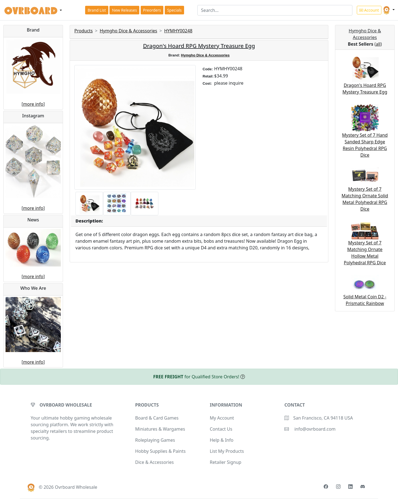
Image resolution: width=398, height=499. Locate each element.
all (378, 44)
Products (83, 31)
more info (33, 104)
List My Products (227, 451)
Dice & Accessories (154, 462)
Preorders (152, 10)
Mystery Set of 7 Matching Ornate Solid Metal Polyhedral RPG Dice (365, 192)
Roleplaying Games (155, 440)
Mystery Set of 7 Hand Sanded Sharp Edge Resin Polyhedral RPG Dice (364, 136)
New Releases (124, 10)
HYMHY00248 (178, 31)
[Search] (274, 10)
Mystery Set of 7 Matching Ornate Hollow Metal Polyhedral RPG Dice (365, 246)
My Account (222, 418)
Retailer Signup (225, 462)
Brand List (97, 10)
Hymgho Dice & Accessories (128, 31)
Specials (174, 10)
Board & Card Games (157, 418)
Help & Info (221, 440)
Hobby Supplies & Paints (160, 451)
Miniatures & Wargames (160, 429)
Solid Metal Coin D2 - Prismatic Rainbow (364, 293)
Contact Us (221, 429)
